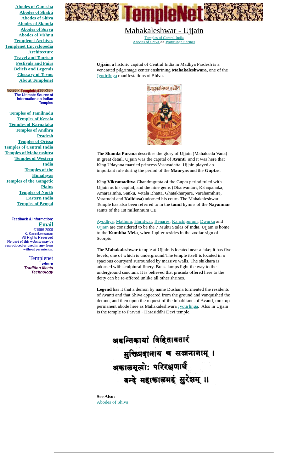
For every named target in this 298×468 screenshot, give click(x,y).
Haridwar (143, 221)
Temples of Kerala (35, 118)
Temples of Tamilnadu (31, 113)
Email (46, 224)
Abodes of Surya (37, 29)
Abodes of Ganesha (34, 6)
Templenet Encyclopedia (29, 46)
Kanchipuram (185, 221)
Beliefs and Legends (33, 68)
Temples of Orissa (35, 141)
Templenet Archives (34, 40)
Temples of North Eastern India (36, 195)
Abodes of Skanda (35, 23)
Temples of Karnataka (31, 124)
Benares (162, 221)
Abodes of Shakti (36, 12)
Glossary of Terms (35, 74)
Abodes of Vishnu (35, 34)
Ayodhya (105, 221)
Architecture (40, 51)
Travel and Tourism (33, 57)
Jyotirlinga (107, 75)
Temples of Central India (28, 147)
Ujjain (102, 227)
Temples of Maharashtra (29, 152)
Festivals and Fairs (34, 63)
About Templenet (36, 80)
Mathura (124, 221)
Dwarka (207, 221)
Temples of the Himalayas (39, 172)
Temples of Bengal (35, 203)
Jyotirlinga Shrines (180, 42)
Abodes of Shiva (37, 18)
